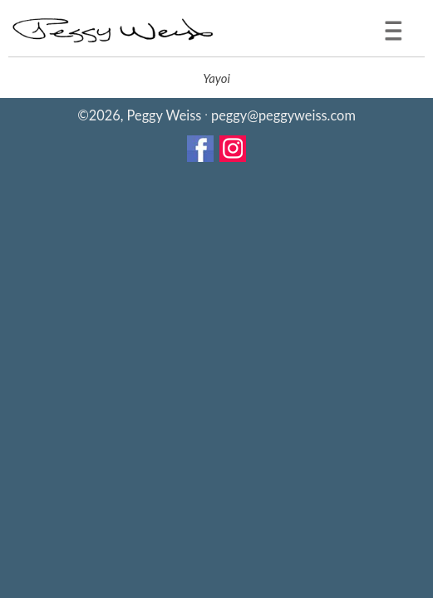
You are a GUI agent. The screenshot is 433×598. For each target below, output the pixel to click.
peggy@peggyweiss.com (283, 115)
